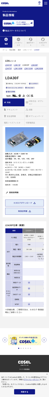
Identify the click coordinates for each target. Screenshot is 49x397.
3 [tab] (23, 348)
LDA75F (8, 69)
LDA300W (39, 69)
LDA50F (34, 65)
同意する (24, 392)
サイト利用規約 (24, 369)
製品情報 (12, 50)
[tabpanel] (24, 340)
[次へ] (44, 340)
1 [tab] (18, 348)
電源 (19, 50)
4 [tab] (25, 348)
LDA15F (17, 65)
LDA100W (18, 69)
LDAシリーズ (27, 50)
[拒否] (47, 374)
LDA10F (8, 65)
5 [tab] (28, 348)
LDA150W (28, 69)
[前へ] (5, 340)
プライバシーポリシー (32, 380)
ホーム (5, 50)
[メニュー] (45, 3)
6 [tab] (30, 348)
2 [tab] (21, 348)
